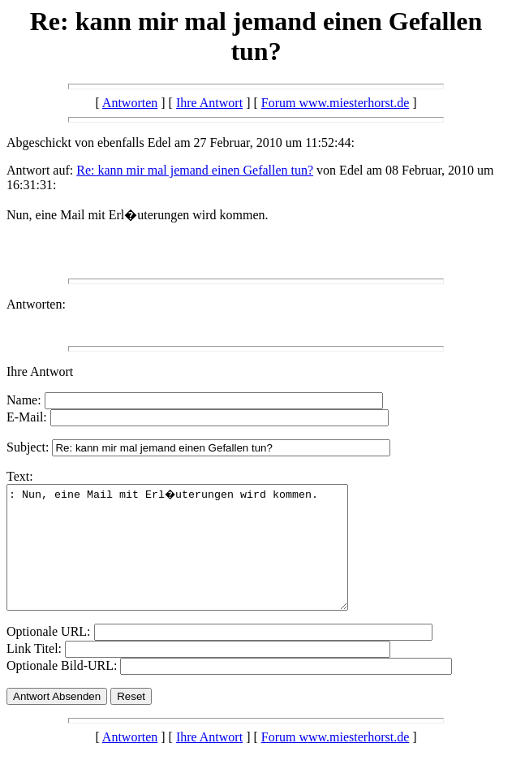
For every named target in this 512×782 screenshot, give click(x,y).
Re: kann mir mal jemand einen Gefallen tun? (194, 170)
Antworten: (36, 304)
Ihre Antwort (209, 103)
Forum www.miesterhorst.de (335, 103)
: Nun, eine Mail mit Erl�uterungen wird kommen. (197, 559)
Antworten (129, 103)
